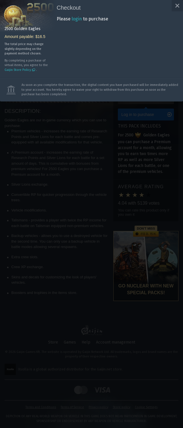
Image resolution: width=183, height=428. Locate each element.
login (77, 19)
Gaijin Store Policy (18, 70)
